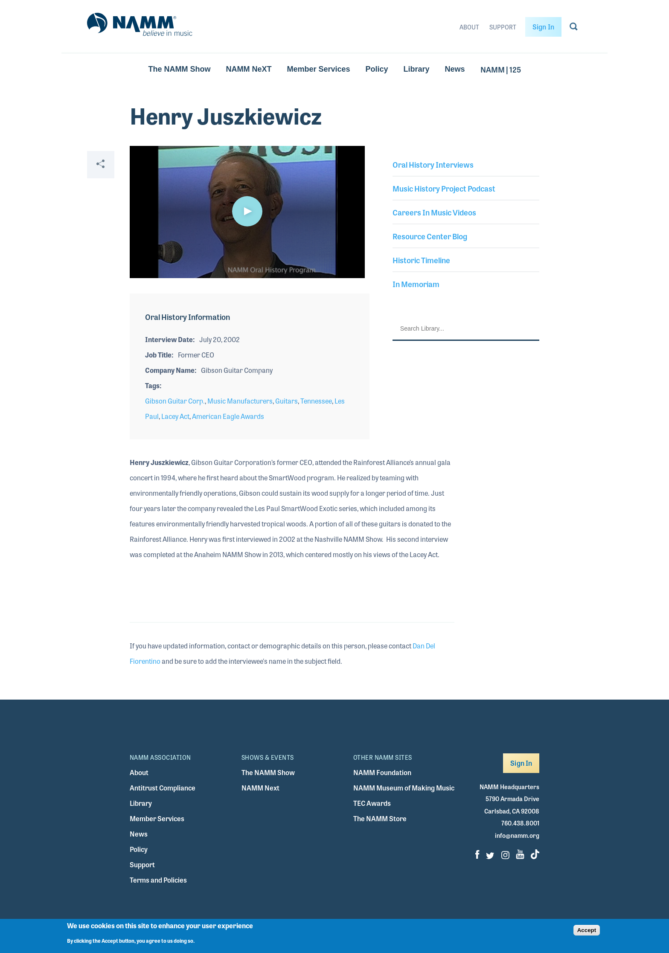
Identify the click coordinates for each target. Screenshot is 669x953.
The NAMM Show (179, 69)
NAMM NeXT (248, 69)
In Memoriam (416, 283)
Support (502, 27)
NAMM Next (260, 788)
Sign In (543, 27)
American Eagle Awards (228, 416)
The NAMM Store (380, 818)
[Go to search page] (573, 28)
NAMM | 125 (500, 69)
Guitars (286, 401)
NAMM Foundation (382, 772)
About (469, 27)
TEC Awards (372, 803)
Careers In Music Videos (434, 212)
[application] (247, 212)
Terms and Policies (158, 880)
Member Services (318, 69)
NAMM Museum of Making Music (403, 788)
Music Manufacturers (240, 401)
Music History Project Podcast (444, 188)
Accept (586, 930)
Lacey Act (175, 416)
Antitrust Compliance (162, 788)
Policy (377, 69)
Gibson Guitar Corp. (175, 401)
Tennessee (316, 401)
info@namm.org (517, 835)
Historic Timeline (421, 259)
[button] (247, 211)
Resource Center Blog (430, 235)
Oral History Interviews (433, 164)
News (455, 69)
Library (417, 69)
